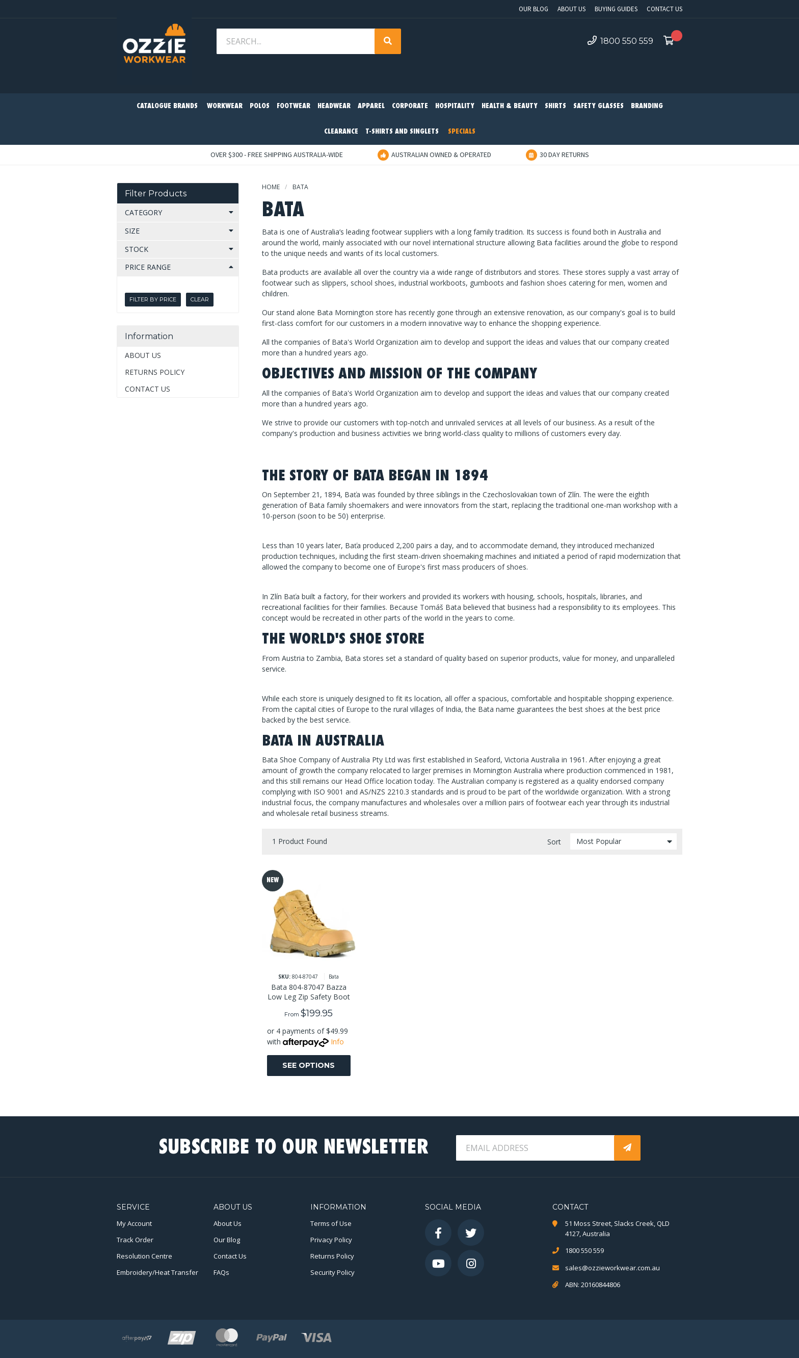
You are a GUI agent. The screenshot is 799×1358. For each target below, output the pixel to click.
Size (132, 231)
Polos (260, 106)
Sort (554, 842)
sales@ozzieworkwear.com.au (612, 1267)
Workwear (225, 106)
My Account (134, 1223)
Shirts (555, 106)
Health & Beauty (510, 106)
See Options (308, 1065)
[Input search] (297, 41)
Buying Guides (616, 9)
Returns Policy (154, 372)
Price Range (148, 267)
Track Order (135, 1239)
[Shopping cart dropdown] (671, 41)
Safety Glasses (598, 106)
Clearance (341, 132)
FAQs (221, 1272)
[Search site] (388, 41)
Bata (334, 976)
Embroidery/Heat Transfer (157, 1272)
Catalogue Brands (167, 106)
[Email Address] (536, 1148)
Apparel (371, 106)
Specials (461, 132)
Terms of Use (331, 1223)
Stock (136, 249)
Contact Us (664, 9)
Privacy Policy (331, 1239)
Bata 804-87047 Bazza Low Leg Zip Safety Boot (309, 992)
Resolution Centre (144, 1256)
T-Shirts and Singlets (402, 132)
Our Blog (533, 9)
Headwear (334, 106)
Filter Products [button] (156, 193)
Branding (647, 106)
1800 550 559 (620, 41)
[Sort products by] (623, 841)
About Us (571, 9)
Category (143, 212)
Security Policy (332, 1272)
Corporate (410, 106)
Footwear (293, 106)
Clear (200, 299)
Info (337, 1041)
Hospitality (454, 106)
